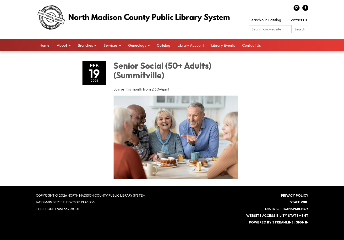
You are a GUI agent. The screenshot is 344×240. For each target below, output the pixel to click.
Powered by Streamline (271, 222)
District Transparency (286, 209)
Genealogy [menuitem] (137, 45)
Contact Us (298, 19)
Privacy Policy (294, 195)
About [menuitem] (62, 45)
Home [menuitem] (44, 45)
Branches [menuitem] (85, 45)
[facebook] (305, 9)
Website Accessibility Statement (277, 215)
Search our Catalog (265, 19)
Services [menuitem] (111, 45)
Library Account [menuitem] (190, 45)
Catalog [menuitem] (163, 45)
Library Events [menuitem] (223, 45)
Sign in (302, 222)
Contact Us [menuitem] (251, 45)
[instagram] (297, 9)
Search (300, 29)
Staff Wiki (299, 202)
